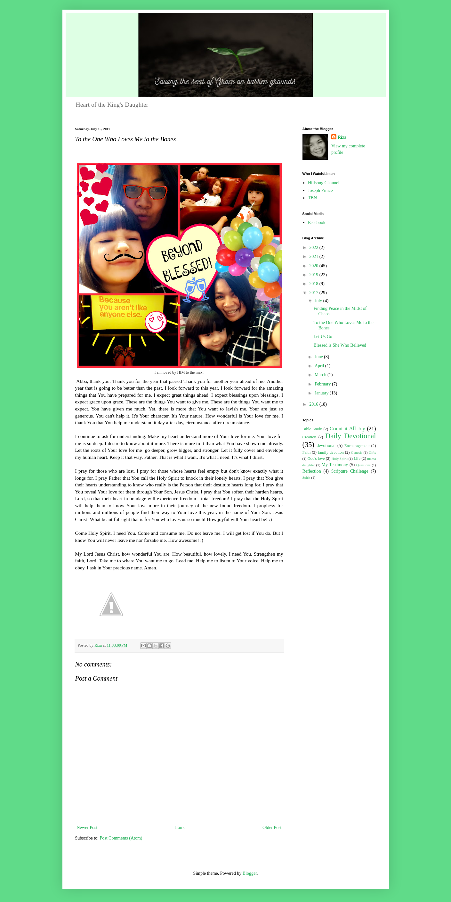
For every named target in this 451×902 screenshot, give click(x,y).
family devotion (331, 452)
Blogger (250, 873)
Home (179, 827)
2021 (314, 256)
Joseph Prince (320, 190)
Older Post (272, 827)
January (322, 393)
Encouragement (357, 445)
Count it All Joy (347, 429)
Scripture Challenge (349, 471)
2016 (314, 404)
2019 (314, 274)
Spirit (306, 477)
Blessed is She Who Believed (339, 345)
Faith (306, 452)
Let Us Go (322, 336)
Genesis (356, 452)
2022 (314, 247)
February (323, 384)
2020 (314, 265)
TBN (312, 197)
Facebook (316, 222)
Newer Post (87, 827)
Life (357, 458)
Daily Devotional (350, 436)
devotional (326, 445)
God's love (316, 458)
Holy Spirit (340, 458)
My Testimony (335, 464)
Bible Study (312, 429)
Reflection (311, 471)
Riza (342, 137)
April (320, 365)
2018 (314, 283)
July (319, 300)
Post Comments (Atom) (121, 838)
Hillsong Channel (323, 182)
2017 (314, 292)
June (319, 356)
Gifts (372, 452)
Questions (363, 465)
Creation (309, 437)
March (321, 374)
